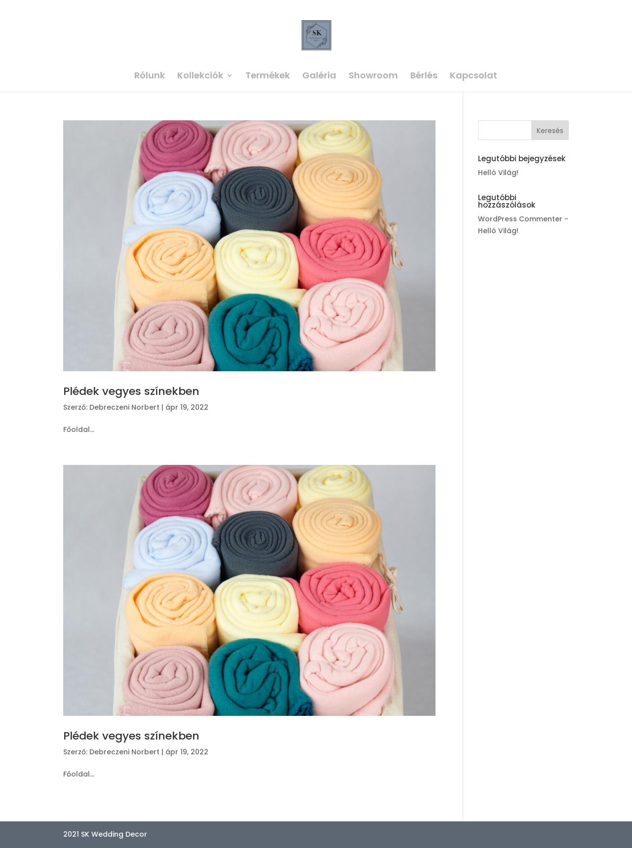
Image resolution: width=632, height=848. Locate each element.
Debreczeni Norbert (124, 407)
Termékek (267, 76)
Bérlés (423, 76)
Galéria (319, 76)
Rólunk (149, 76)
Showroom (373, 76)
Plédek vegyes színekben (131, 391)
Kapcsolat (473, 76)
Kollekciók (200, 76)
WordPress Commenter (520, 219)
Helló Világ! (498, 172)
